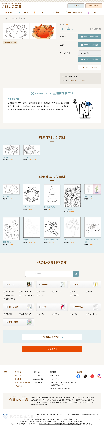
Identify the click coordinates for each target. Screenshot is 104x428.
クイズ (73, 291)
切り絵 (56, 314)
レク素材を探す (14, 18)
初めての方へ (37, 372)
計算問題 (74, 295)
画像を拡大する (11, 42)
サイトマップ (54, 376)
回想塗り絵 (9, 295)
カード (40, 295)
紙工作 (40, 314)
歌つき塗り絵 (25, 291)
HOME (10, 12)
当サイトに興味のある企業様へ (60, 388)
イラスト (57, 291)
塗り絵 (73, 314)
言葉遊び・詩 (25, 314)
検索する (53, 348)
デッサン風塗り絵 (26, 295)
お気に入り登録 (91, 67)
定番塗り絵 (72, 81)
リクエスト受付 (38, 376)
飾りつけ (41, 291)
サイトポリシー (55, 379)
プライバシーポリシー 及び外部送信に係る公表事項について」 (59, 424)
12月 (84, 81)
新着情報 (53, 372)
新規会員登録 (93, 6)
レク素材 (25, 12)
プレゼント (95, 13)
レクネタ (40, 13)
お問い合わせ (37, 383)
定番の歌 (8, 314)
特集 (75, 12)
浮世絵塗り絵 (9, 299)
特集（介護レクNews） (22, 382)
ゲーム (89, 291)
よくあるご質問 (38, 379)
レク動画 (55, 12)
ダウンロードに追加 (90, 36)
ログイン (76, 6)
